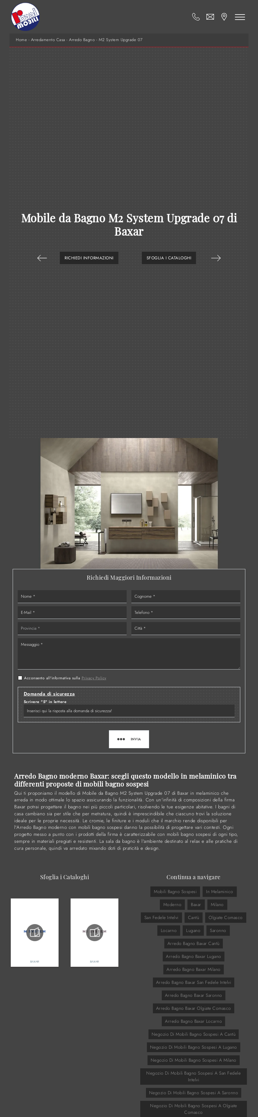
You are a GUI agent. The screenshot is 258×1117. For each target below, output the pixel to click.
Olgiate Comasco (226, 917)
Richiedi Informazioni (89, 258)
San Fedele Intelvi (161, 917)
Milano (217, 904)
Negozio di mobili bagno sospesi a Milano (193, 1060)
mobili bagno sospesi (175, 891)
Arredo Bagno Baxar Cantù (193, 943)
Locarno (169, 930)
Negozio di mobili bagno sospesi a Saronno (193, 1092)
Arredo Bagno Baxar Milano (194, 969)
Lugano (193, 930)
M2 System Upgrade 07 (121, 40)
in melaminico (219, 891)
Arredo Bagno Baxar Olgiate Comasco (193, 1008)
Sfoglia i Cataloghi (169, 258)
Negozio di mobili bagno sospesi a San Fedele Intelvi (193, 1076)
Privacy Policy (94, 678)
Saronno (218, 930)
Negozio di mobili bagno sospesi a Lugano (193, 1047)
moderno (172, 904)
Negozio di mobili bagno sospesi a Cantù (194, 1034)
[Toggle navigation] (240, 17)
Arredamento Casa (48, 40)
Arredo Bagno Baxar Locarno (193, 1021)
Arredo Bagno (82, 40)
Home (21, 40)
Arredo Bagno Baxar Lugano (193, 956)
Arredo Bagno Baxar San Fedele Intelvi (193, 982)
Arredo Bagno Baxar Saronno (193, 995)
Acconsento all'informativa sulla (65, 678)
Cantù (193, 917)
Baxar (196, 904)
